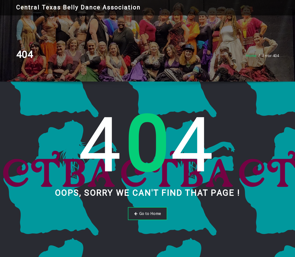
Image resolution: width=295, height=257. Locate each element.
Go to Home (147, 213)
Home (251, 55)
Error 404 (271, 55)
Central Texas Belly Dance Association (78, 7)
